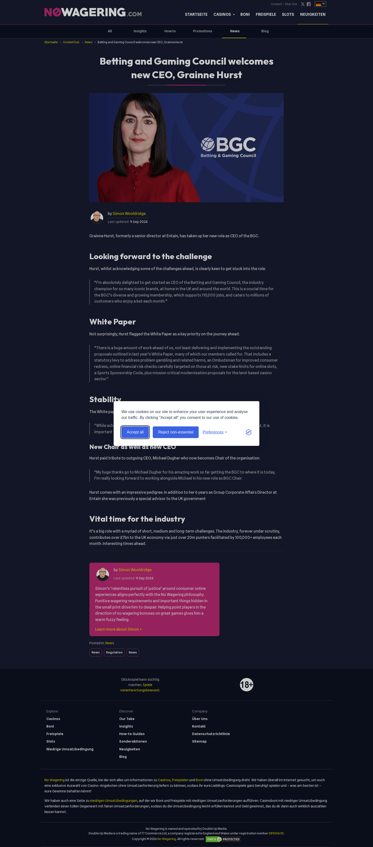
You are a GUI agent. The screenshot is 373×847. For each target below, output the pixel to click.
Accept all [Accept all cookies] (135, 432)
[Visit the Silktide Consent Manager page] (249, 432)
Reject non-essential (175, 432)
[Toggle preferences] (215, 432)
